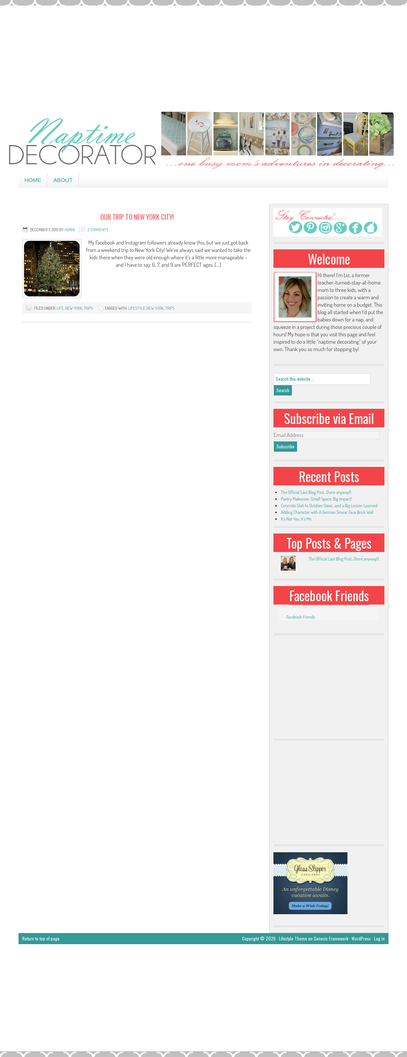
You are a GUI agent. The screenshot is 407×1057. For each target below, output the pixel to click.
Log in (379, 938)
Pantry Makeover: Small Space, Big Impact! (316, 499)
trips (88, 308)
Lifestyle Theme (293, 938)
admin (69, 229)
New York (73, 308)
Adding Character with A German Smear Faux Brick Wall (327, 512)
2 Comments (97, 229)
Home (32, 180)
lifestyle (136, 308)
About (63, 180)
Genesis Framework (331, 938)
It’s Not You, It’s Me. (296, 519)
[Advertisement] (203, 57)
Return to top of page (41, 938)
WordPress (361, 938)
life (60, 308)
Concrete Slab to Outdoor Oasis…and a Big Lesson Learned (329, 505)
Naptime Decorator (203, 141)
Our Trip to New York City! (137, 217)
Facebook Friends (329, 595)
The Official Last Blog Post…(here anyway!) (316, 492)
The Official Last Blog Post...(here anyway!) (343, 559)
